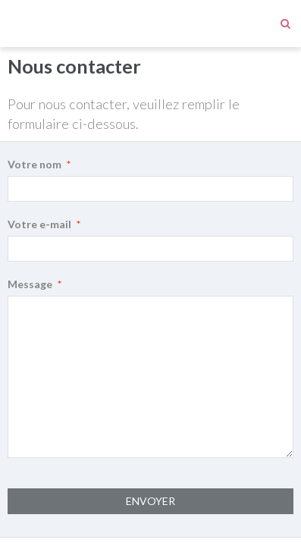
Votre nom (34, 117)
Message (30, 237)
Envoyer (150, 453)
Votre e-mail (39, 177)
